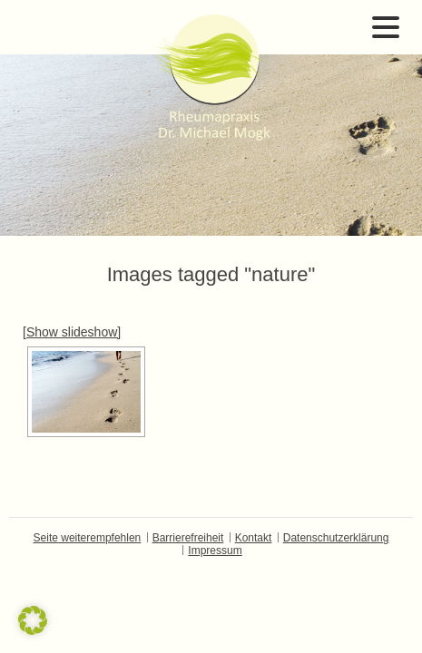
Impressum (214, 550)
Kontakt (253, 537)
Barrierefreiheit (188, 537)
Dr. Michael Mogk (211, 77)
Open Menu (385, 27)
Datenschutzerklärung (336, 537)
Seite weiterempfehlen (88, 537)
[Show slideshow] (72, 332)
